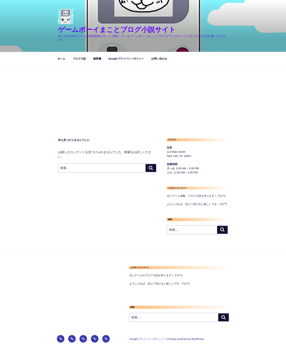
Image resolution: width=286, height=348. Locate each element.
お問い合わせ (159, 58)
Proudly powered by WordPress (185, 338)
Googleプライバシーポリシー (126, 58)
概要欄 (97, 58)
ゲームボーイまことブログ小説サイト (117, 29)
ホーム (61, 58)
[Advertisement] (143, 93)
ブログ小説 (79, 58)
